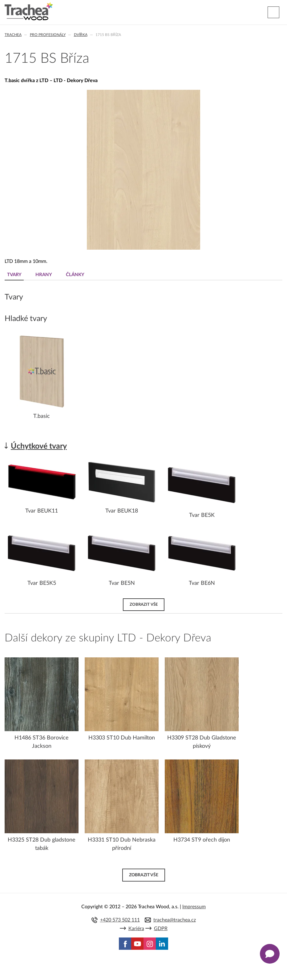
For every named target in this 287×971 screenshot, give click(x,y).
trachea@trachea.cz (174, 919)
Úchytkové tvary (39, 446)
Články (75, 274)
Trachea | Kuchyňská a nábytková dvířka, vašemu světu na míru (29, 11)
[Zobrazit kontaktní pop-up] (270, 954)
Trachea (13, 35)
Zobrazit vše (144, 604)
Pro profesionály (48, 35)
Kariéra (136, 928)
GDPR (161, 928)
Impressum (194, 906)
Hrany (43, 274)
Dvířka (80, 35)
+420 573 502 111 (120, 919)
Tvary (14, 274)
